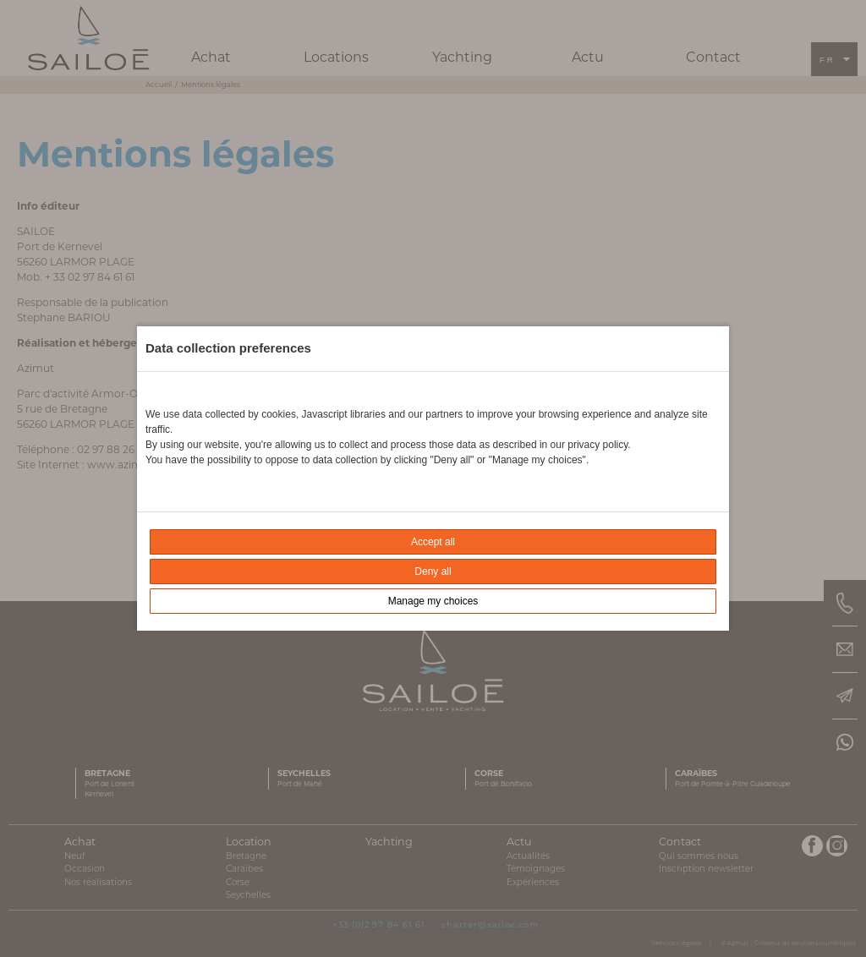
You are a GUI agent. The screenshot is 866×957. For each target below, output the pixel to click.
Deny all (432, 571)
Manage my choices (433, 601)
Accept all (433, 542)
